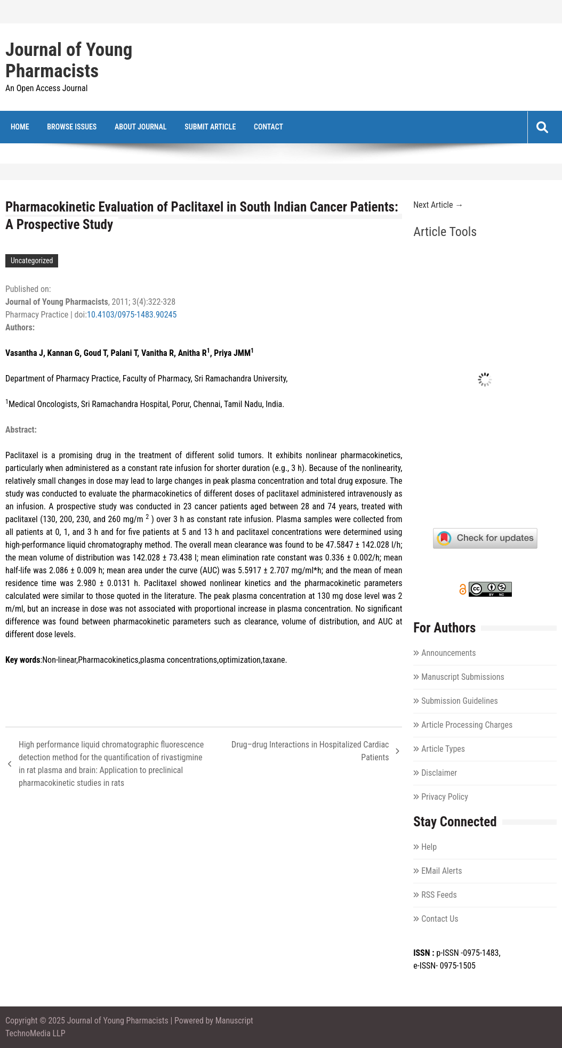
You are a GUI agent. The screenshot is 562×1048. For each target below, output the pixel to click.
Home (20, 127)
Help (429, 847)
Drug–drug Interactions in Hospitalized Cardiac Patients (310, 751)
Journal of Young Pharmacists (68, 60)
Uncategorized (32, 260)
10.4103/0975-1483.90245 (131, 315)
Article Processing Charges (466, 725)
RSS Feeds (439, 895)
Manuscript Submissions (462, 677)
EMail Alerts (441, 871)
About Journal (141, 127)
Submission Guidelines (459, 701)
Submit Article (210, 127)
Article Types (443, 749)
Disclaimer (439, 773)
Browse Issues (72, 127)
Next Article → (438, 205)
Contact (268, 127)
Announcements (448, 653)
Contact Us (439, 919)
